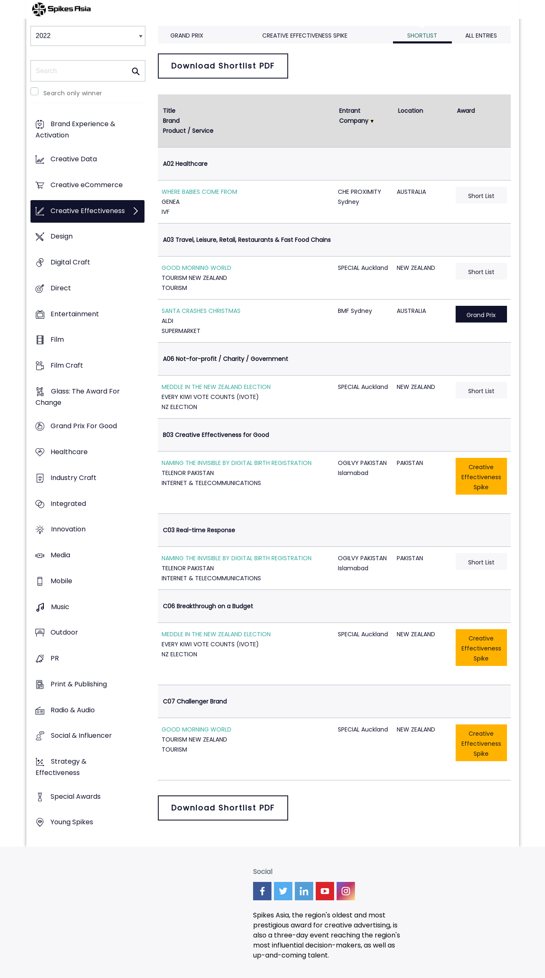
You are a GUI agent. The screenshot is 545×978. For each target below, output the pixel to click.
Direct (61, 288)
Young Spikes (72, 822)
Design (62, 236)
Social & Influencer (81, 736)
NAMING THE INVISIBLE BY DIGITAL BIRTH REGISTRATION (237, 463)
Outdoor (64, 633)
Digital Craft (70, 262)
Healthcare (69, 452)
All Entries (481, 35)
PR (55, 658)
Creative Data (74, 159)
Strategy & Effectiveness (60, 767)
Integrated (68, 503)
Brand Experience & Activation (75, 129)
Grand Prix (186, 35)
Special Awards (76, 796)
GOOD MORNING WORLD (196, 268)
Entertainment (75, 314)
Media (60, 555)
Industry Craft (73, 478)
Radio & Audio (73, 710)
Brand (171, 121)
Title (169, 111)
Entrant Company (353, 116)
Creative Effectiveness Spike (304, 35)
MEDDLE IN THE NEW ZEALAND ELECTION (216, 387)
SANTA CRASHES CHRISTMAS (201, 311)
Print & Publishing (79, 684)
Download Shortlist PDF (223, 66)
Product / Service (188, 131)
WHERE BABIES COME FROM (199, 192)
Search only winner (72, 93)
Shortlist (422, 35)
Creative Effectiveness (88, 211)
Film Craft (67, 365)
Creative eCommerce (87, 185)
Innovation (68, 529)
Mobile (61, 581)
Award (466, 111)
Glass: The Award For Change (77, 396)
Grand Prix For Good (84, 426)
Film (57, 340)
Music (60, 607)
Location (410, 111)
